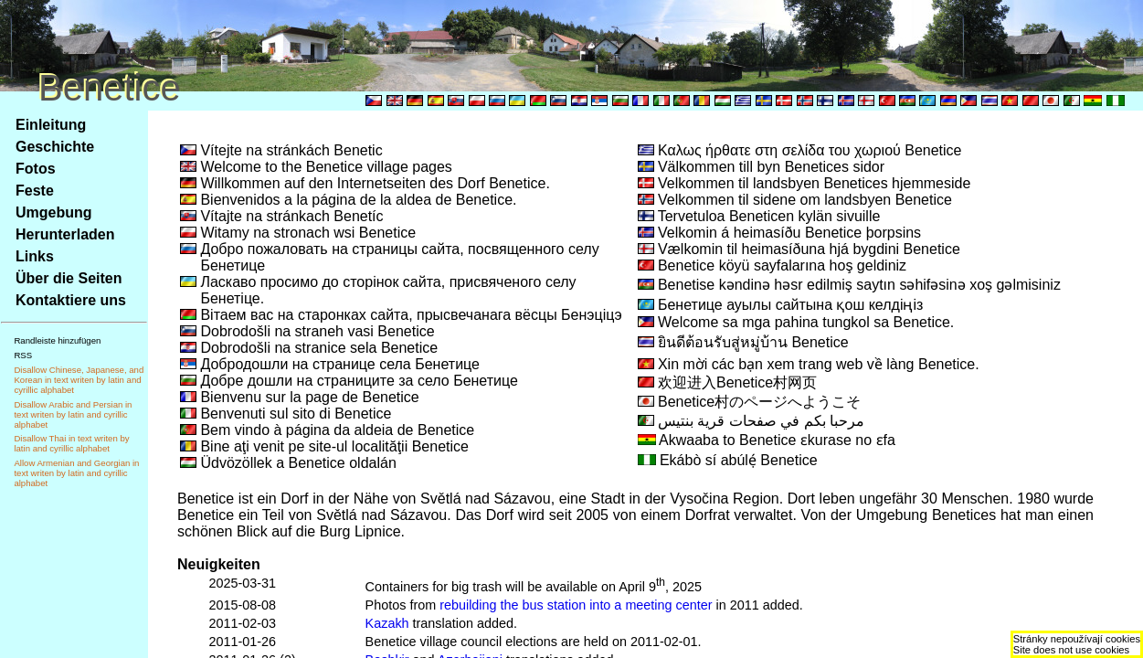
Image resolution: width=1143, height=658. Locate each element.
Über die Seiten (69, 278)
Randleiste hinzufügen (57, 340)
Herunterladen (65, 234)
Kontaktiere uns (71, 300)
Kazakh (387, 623)
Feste (35, 190)
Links (35, 256)
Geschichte (55, 146)
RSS (23, 355)
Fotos (36, 168)
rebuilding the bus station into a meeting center (575, 605)
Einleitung (51, 125)
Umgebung (54, 212)
